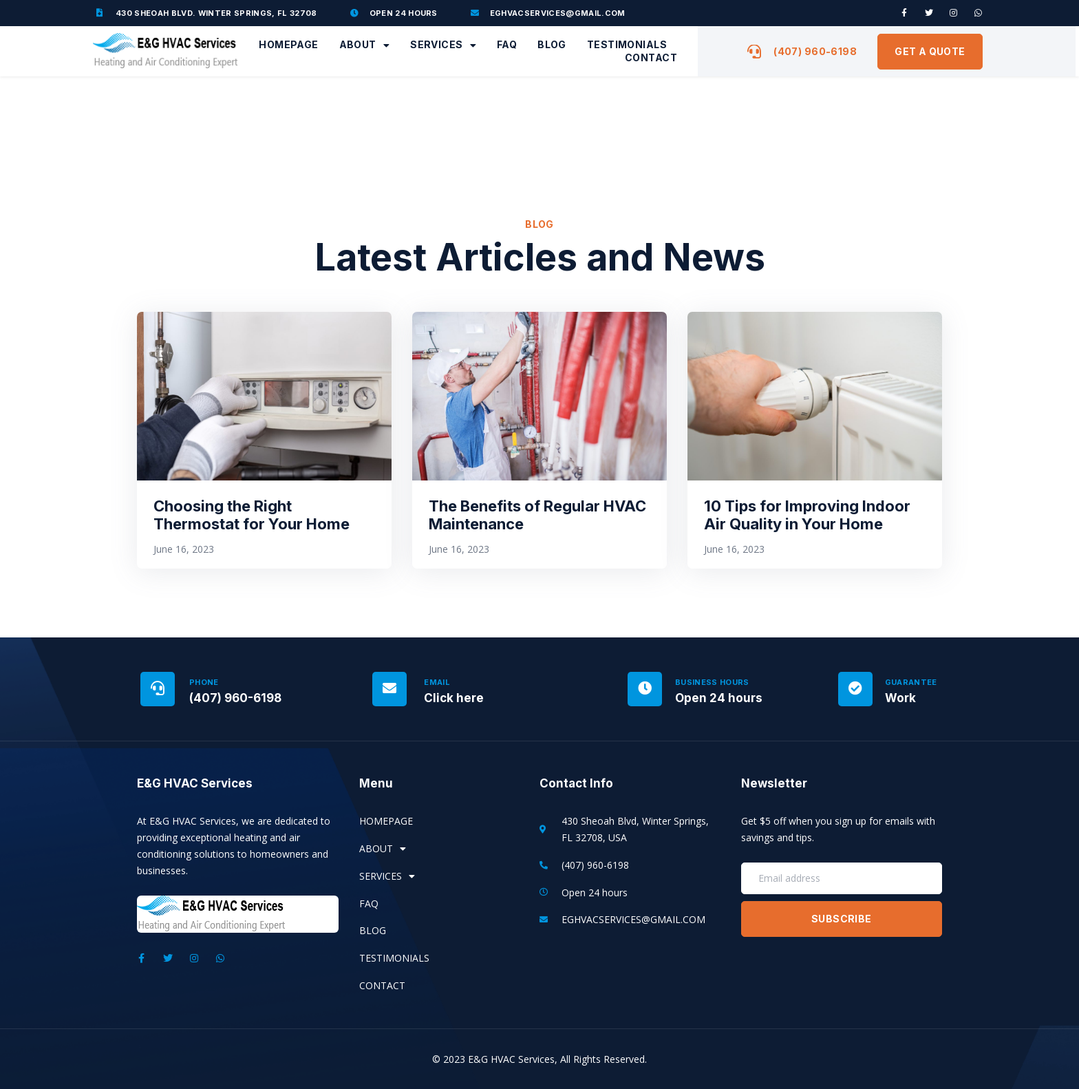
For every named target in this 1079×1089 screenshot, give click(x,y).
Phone (204, 682)
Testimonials (627, 44)
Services (443, 45)
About (364, 45)
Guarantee (911, 682)
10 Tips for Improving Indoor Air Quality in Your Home (807, 515)
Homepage (288, 44)
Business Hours (712, 682)
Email (437, 682)
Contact (651, 57)
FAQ (507, 44)
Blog (551, 44)
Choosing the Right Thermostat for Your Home (251, 515)
